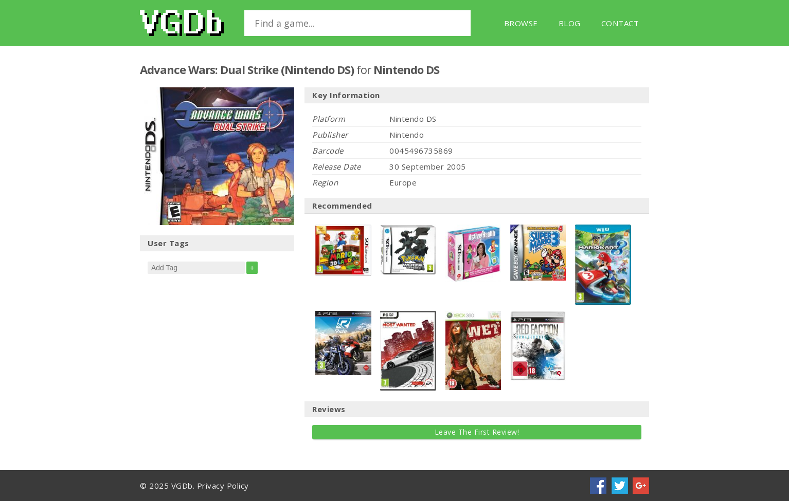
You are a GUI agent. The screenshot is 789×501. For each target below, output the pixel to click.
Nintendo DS (406, 69)
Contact (620, 23)
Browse (521, 23)
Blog (570, 23)
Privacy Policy (223, 485)
